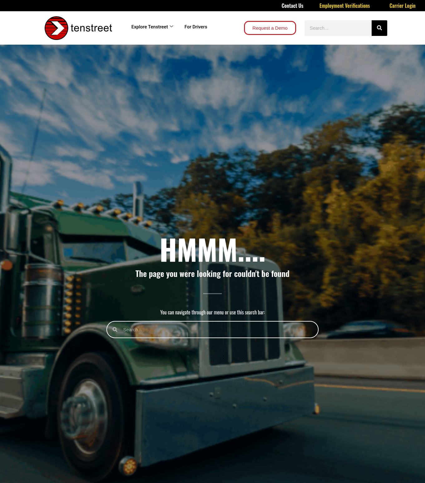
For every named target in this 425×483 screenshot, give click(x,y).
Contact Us (292, 5)
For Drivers (195, 27)
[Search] (379, 28)
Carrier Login (402, 5)
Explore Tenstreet (152, 27)
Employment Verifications (345, 5)
